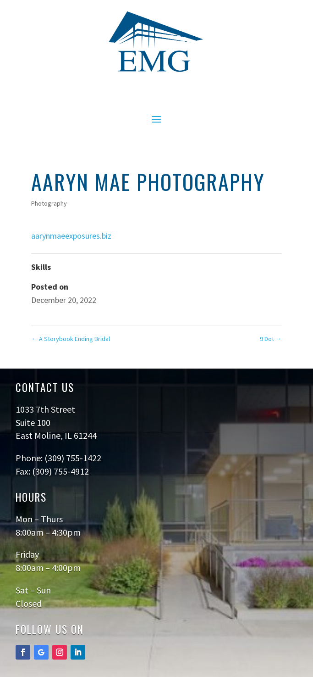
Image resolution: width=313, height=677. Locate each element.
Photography (49, 203)
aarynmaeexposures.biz (71, 235)
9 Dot (271, 339)
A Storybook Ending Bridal (70, 339)
